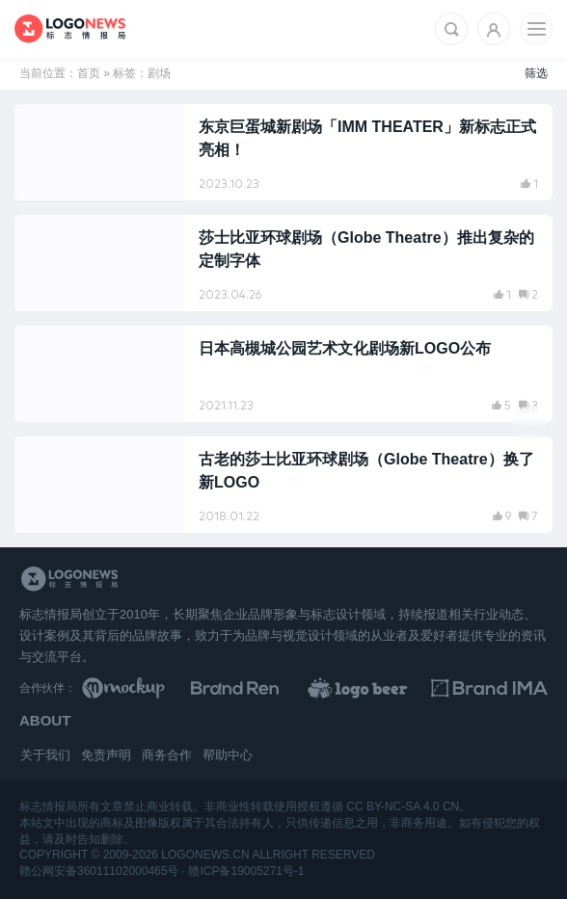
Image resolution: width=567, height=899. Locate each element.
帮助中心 (227, 755)
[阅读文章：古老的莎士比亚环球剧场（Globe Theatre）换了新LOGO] (283, 484)
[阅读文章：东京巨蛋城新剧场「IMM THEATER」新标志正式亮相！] (283, 152)
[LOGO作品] (373, 688)
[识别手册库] (489, 688)
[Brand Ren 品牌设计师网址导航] (257, 688)
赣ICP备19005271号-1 (246, 871)
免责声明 (106, 755)
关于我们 (45, 755)
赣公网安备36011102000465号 (98, 871)
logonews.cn (205, 854)
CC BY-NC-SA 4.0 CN (402, 806)
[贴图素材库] (140, 688)
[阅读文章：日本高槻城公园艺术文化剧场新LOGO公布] (283, 374)
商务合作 (167, 755)
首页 (88, 73)
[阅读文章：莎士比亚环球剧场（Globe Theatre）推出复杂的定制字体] (283, 263)
